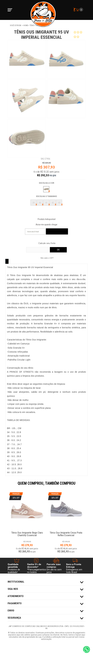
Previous (6, 485)
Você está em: (16, 25)
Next (87, 485)
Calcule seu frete (46, 243)
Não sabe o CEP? (47, 258)
